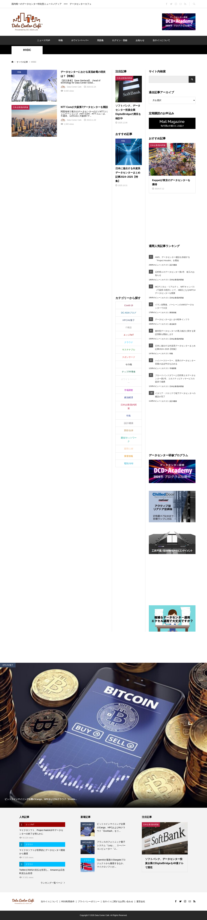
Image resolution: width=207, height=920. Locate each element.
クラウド (128, 342)
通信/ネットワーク (129, 439)
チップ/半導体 (128, 371)
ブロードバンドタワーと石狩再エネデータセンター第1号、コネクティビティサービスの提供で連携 (175, 378)
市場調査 (173, 368)
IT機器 (129, 327)
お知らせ (140, 40)
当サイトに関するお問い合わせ (118, 901)
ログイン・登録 (119, 40)
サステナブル (128, 349)
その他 (128, 364)
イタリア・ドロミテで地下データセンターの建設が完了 (175, 395)
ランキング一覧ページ (51, 883)
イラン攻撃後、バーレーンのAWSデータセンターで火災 (174, 306)
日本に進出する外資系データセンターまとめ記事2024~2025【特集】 (175, 347)
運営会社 (140, 901)
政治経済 (173, 324)
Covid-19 (128, 305)
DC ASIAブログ (128, 312)
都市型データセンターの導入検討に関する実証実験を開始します (175, 332)
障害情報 (173, 312)
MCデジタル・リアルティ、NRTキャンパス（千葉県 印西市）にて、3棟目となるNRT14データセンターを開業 (175, 290)
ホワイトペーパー (80, 40)
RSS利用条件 (67, 901)
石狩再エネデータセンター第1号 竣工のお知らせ (175, 273)
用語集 (100, 40)
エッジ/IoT (128, 335)
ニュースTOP (43, 40)
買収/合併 (128, 430)
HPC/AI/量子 (129, 320)
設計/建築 (173, 265)
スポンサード (128, 357)
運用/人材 (128, 448)
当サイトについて (161, 40)
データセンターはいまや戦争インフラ (172, 319)
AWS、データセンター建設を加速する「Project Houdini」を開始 (172, 259)
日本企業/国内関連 (177, 280)
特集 (60, 40)
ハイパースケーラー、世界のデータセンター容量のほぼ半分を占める (175, 362)
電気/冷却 (128, 463)
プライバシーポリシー (89, 901)
